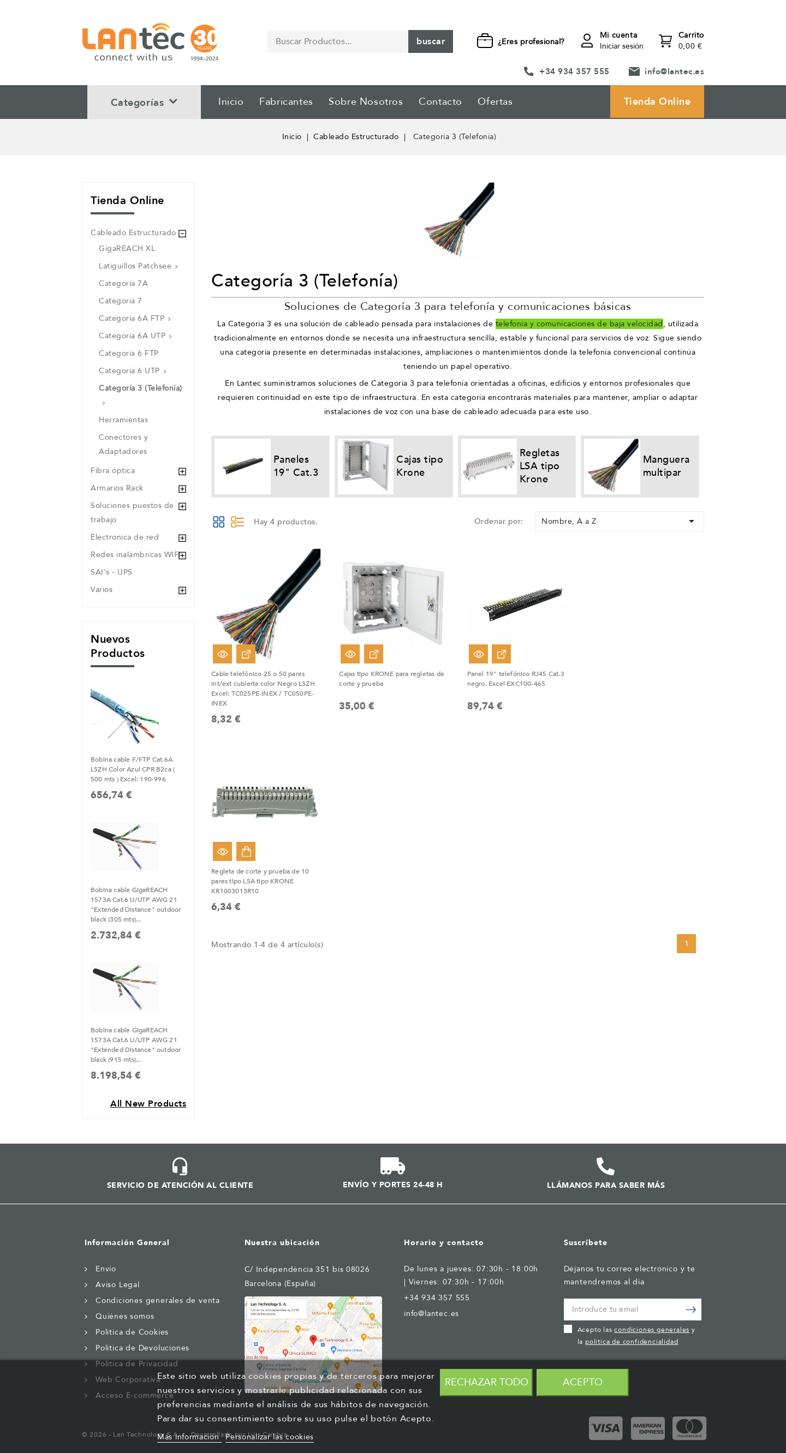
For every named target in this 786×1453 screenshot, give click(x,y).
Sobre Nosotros (366, 102)
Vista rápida (222, 653)
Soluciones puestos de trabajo (132, 512)
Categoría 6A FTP (131, 318)
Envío (106, 1269)
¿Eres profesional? (531, 42)
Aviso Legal (118, 1284)
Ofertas (495, 102)
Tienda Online (657, 102)
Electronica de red (125, 537)
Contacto (440, 102)
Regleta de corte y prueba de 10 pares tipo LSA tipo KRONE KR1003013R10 (260, 881)
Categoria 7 (120, 301)
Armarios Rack (117, 488)
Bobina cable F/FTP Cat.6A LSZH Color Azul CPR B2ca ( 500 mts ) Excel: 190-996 (133, 769)
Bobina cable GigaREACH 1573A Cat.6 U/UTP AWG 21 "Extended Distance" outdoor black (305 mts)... (136, 905)
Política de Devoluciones (142, 1348)
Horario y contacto (444, 1242)
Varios (101, 589)
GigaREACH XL (127, 248)
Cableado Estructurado (133, 233)
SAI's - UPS (112, 572)
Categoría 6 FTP (129, 353)
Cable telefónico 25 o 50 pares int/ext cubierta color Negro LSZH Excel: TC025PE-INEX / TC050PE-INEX (263, 688)
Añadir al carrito (245, 851)
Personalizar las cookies (269, 1437)
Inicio (231, 102)
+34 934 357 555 (574, 71)
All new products (148, 1104)
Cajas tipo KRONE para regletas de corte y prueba (391, 678)
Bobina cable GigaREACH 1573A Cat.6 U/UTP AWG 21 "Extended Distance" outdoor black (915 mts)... (136, 1045)
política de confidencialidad (631, 1341)
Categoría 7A (123, 283)
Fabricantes (286, 102)
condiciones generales (651, 1329)
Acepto (583, 1382)
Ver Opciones (245, 653)
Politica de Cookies (132, 1332)
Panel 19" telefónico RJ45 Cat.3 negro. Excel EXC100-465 (515, 678)
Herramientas (123, 420)
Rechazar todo (486, 1382)
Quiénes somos (125, 1316)
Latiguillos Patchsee (135, 266)
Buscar (430, 41)
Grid (219, 521)
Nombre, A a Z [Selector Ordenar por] (619, 521)
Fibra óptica (113, 470)
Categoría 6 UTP (129, 371)
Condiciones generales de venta (158, 1300)
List (237, 521)
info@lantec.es (674, 71)
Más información (189, 1437)
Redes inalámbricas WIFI (136, 554)
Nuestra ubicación (282, 1242)
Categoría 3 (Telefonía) (140, 388)
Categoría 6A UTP (132, 336)
